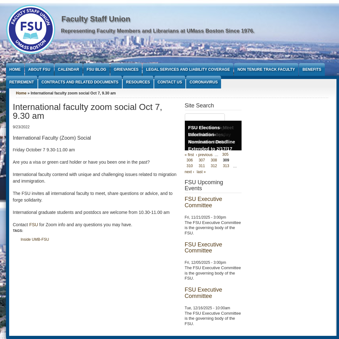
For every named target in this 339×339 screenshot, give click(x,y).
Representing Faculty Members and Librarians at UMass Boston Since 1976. (157, 31)
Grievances (126, 69)
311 (202, 166)
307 (202, 160)
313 (226, 166)
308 (214, 160)
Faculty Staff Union (96, 19)
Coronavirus (204, 82)
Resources (138, 82)
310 (190, 166)
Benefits (311, 69)
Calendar (68, 69)
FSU (34, 224)
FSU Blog (96, 69)
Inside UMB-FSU (35, 239)
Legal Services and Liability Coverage (188, 69)
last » (201, 172)
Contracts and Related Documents (80, 82)
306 (190, 160)
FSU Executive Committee (203, 202)
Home (15, 69)
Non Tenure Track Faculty (266, 69)
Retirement (21, 82)
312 (214, 166)
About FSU (39, 69)
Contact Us (170, 82)
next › (189, 172)
